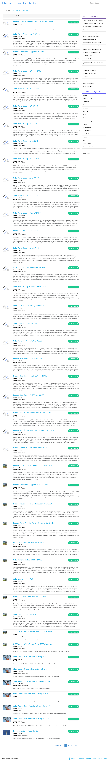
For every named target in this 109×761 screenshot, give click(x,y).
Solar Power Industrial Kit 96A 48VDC (27, 560)
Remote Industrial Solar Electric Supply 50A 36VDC (32, 465)
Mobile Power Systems (89, 39)
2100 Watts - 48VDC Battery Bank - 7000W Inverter (32, 632)
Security (85, 124)
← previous (57, 745)
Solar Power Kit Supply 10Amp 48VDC (27, 341)
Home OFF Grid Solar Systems (92, 36)
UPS (84, 140)
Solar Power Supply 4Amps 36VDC (26, 141)
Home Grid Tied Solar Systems (92, 33)
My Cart (25, 11)
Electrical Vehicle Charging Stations (93, 23)
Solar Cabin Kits (87, 55)
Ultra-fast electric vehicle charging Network (29, 669)
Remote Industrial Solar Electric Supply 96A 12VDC (32, 504)
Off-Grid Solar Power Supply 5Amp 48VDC (29, 267)
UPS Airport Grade (88, 83)
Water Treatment (88, 147)
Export (94, 758)
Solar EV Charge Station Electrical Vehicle (93, 63)
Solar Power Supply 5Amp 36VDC (26, 248)
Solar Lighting (87, 127)
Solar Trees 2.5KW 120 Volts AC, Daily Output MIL (32, 706)
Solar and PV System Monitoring (92, 52)
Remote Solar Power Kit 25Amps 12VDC (28, 358)
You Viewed (17, 11)
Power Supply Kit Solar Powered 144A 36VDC (30, 597)
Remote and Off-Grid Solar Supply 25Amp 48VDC (32, 413)
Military (85, 117)
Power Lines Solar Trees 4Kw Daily (26, 731)
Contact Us (88, 758)
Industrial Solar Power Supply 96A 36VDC (29, 542)
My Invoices (73, 758)
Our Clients (81, 758)
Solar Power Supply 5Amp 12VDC (26, 195)
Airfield (85, 95)
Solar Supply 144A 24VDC (23, 579)
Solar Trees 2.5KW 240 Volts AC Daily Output (30, 694)
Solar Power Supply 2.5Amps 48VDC (27, 159)
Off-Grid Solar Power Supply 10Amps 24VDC (30, 306)
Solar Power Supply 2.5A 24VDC (25, 124)
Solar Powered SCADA (89, 70)
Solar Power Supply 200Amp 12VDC (27, 213)
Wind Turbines (87, 150)
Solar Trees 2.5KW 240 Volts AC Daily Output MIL (32, 719)
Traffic (85, 137)
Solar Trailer (86, 76)
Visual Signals (87, 143)
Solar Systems (87, 130)
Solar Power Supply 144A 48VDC (25, 614)
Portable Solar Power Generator (92, 42)
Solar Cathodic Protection (90, 59)
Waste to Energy (88, 86)
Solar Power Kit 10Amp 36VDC (25, 323)
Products (7, 11)
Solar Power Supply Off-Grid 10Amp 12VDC (29, 287)
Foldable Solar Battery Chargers (92, 26)
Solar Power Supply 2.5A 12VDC (25, 106)
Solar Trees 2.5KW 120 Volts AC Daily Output (30, 657)
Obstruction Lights (88, 121)
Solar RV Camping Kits (89, 73)
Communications (87, 98)
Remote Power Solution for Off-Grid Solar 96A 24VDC (33, 523)
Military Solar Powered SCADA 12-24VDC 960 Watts (33, 22)
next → (76, 745)
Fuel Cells (85, 30)
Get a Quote (73, 22)
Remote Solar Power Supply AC (92, 46)
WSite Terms (86, 153)
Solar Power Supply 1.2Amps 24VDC (27, 88)
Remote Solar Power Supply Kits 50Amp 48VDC (31, 485)
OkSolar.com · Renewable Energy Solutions (19, 3)
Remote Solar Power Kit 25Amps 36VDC (28, 395)
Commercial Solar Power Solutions (93, 20)
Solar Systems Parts (89, 134)
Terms (105, 758)
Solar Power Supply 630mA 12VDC (26, 34)
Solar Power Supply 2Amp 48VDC (26, 178)
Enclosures (86, 105)
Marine (85, 114)
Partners (100, 758)
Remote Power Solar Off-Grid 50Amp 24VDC (30, 448)
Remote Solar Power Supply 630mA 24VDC (29, 52)
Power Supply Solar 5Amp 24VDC (26, 231)
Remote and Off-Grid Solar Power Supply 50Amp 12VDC (34, 430)
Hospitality (86, 111)
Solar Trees (86, 80)
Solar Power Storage (89, 67)
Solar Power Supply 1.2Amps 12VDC (27, 71)
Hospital (85, 108)
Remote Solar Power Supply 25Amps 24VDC (30, 376)
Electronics (86, 101)
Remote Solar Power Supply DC (92, 49)
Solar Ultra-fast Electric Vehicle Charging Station (32, 681)
